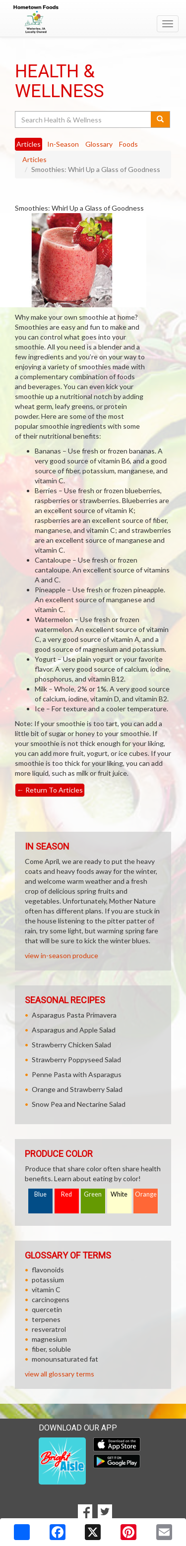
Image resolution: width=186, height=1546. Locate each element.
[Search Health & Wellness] (83, 119)
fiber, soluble (51, 1349)
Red (66, 1194)
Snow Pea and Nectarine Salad (78, 1104)
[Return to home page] (93, 19)
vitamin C (46, 1289)
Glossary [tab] (99, 144)
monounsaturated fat (65, 1359)
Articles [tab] (28, 144)
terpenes (46, 1319)
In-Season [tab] (63, 144)
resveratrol (49, 1329)
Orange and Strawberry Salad (77, 1089)
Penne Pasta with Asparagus (77, 1074)
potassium (48, 1279)
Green (93, 1194)
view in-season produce (61, 955)
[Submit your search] (160, 119)
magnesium (49, 1339)
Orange (146, 1194)
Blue (40, 1194)
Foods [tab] (128, 144)
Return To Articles (50, 790)
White (119, 1194)
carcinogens (50, 1299)
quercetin (47, 1309)
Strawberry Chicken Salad (71, 1044)
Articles (34, 159)
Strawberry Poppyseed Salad (76, 1059)
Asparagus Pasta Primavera (74, 1015)
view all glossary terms (59, 1374)
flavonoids (48, 1269)
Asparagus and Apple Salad (74, 1030)
